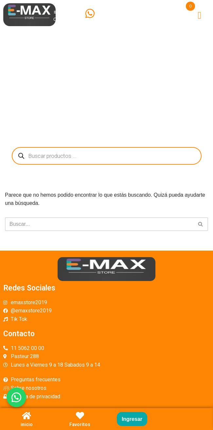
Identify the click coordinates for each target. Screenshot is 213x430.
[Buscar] (99, 224)
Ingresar (132, 419)
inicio (27, 424)
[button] (16, 397)
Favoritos (79, 424)
